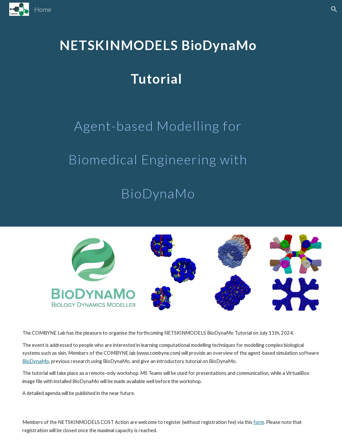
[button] (334, 9)
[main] (158, 113)
